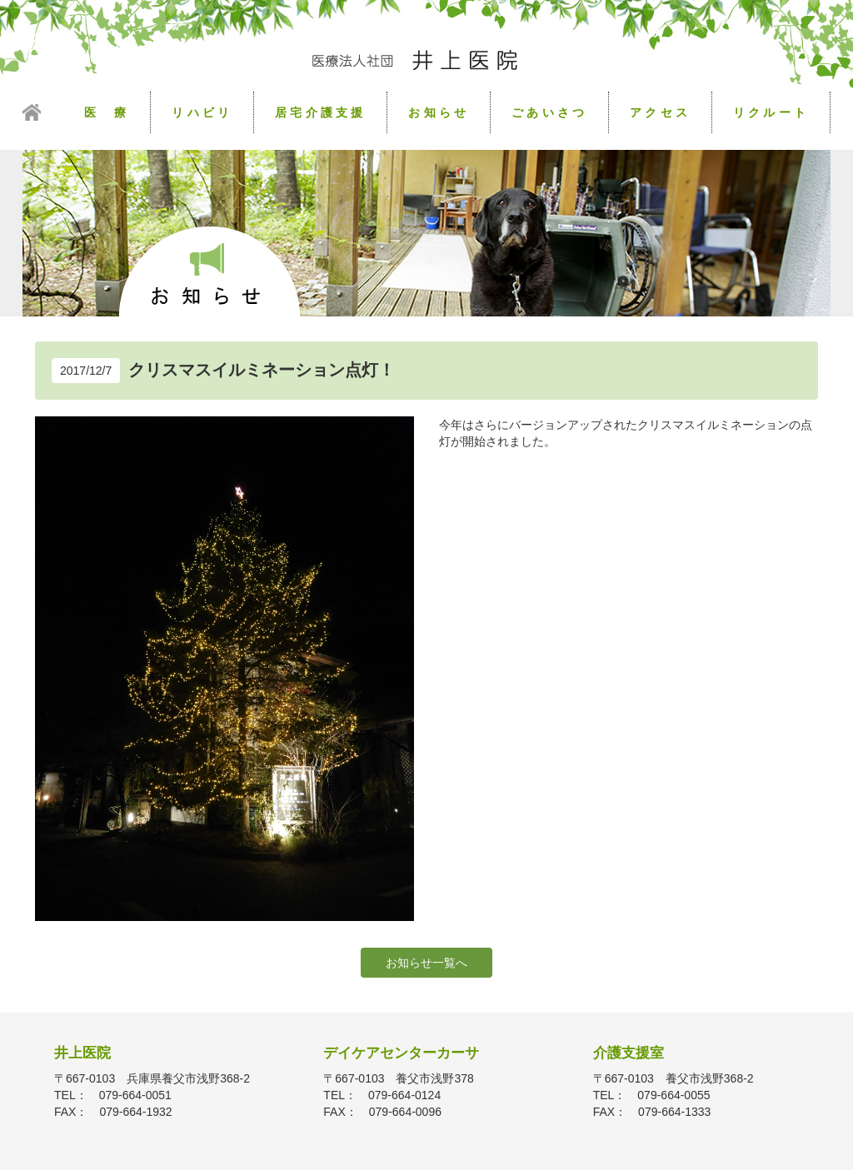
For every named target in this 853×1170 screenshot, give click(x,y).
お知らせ (438, 112)
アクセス (660, 112)
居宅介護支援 (320, 112)
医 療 (107, 112)
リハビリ (202, 112)
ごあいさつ (549, 112)
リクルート (771, 112)
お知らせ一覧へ (426, 962)
